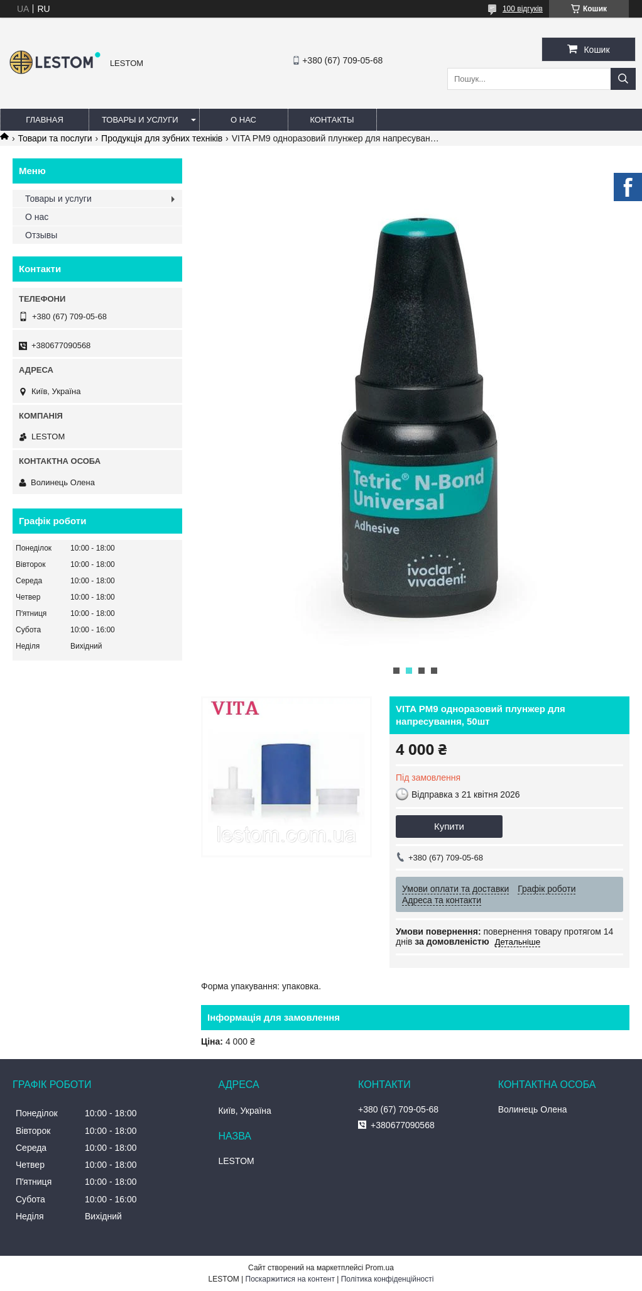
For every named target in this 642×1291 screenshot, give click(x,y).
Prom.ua (380, 1267)
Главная (44, 119)
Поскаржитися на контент (290, 1279)
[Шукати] (623, 79)
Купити (449, 826)
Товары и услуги (140, 119)
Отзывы (41, 235)
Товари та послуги (55, 138)
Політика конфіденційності (387, 1279)
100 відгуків (523, 8)
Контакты (332, 119)
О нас (243, 119)
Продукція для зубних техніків (161, 138)
